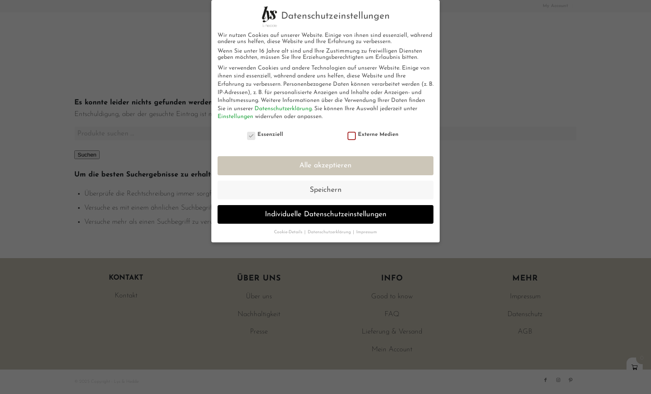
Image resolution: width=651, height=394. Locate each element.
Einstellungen (235, 117)
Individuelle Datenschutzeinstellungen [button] (326, 214)
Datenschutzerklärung (283, 109)
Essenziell (265, 134)
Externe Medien (373, 134)
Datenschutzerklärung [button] (330, 232)
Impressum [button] (366, 232)
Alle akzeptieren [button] (325, 165)
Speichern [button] (326, 189)
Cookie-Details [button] (288, 232)
